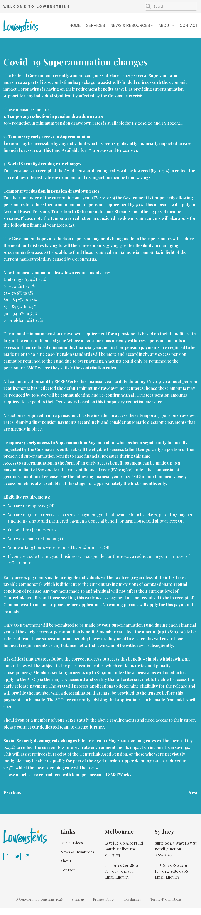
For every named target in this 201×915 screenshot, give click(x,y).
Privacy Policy (104, 899)
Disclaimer (132, 899)
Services (95, 25)
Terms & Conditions (166, 899)
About (166, 25)
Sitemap (78, 899)
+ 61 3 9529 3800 (123, 865)
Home (75, 25)
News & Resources (131, 25)
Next (193, 792)
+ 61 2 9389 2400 (174, 865)
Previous (12, 792)
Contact (189, 25)
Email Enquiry (117, 876)
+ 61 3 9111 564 (121, 871)
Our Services (71, 842)
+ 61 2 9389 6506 (173, 871)
